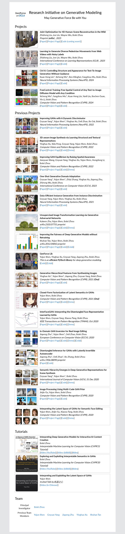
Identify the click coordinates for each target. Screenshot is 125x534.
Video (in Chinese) (49, 485)
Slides (75, 452)
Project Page (54, 41)
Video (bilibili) (64, 452)
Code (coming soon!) (71, 41)
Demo (71, 150)
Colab (70, 247)
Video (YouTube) (48, 452)
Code (63, 64)
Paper (43, 41)
